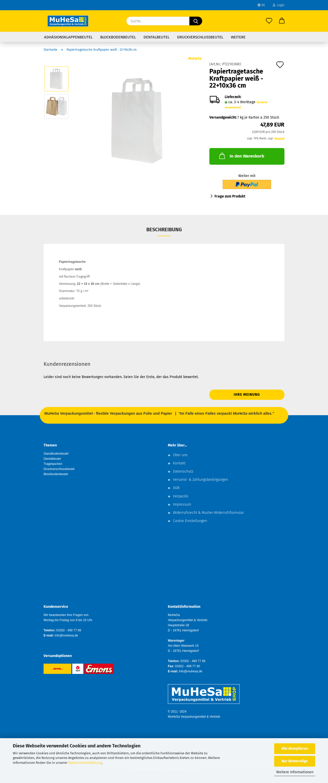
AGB (176, 488)
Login (278, 5)
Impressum (182, 504)
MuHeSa (195, 58)
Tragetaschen (53, 464)
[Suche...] (195, 21)
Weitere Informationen (294, 772)
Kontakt (179, 463)
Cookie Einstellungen (190, 521)
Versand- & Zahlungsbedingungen (200, 479)
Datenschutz (183, 471)
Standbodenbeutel (56, 453)
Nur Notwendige (295, 761)
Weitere (238, 37)
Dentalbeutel (156, 37)
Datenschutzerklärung (85, 763)
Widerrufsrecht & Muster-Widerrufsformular (208, 512)
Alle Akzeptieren (294, 748)
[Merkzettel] (269, 21)
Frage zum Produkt (229, 196)
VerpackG (180, 496)
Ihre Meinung (247, 394)
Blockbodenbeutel (118, 37)
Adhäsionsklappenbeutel (68, 37)
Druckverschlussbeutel (200, 37)
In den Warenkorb (241, 156)
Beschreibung (164, 229)
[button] (281, 21)
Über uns (180, 455)
